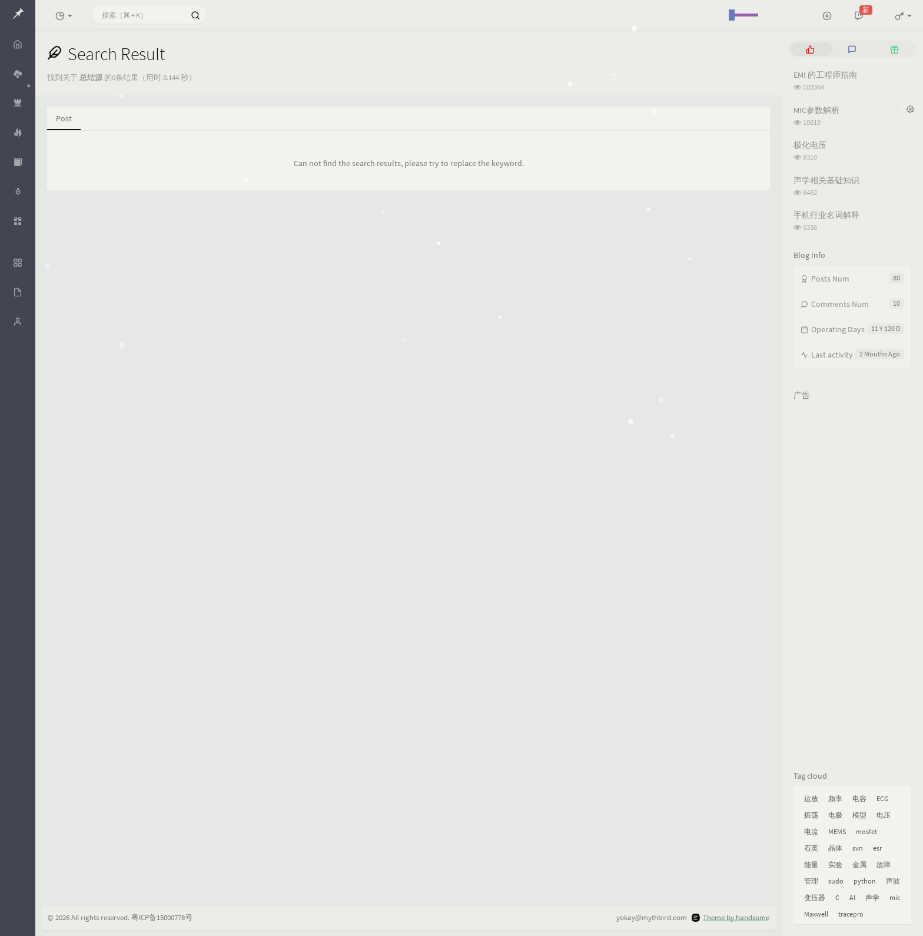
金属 (859, 864)
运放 (811, 798)
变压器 (814, 897)
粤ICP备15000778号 (161, 917)
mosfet (866, 831)
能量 (811, 864)
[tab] (810, 49)
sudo (836, 881)
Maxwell (816, 913)
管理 (811, 881)
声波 (893, 881)
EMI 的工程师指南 (825, 75)
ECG (882, 798)
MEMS (837, 831)
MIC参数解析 (816, 110)
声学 (872, 897)
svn (857, 848)
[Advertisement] (852, 583)
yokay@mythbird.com (651, 917)
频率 (835, 798)
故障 (883, 864)
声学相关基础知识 (826, 180)
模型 (859, 815)
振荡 (811, 815)
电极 (835, 815)
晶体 (835, 848)
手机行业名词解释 (826, 215)
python (865, 881)
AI (852, 897)
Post (64, 118)
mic (894, 897)
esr (877, 848)
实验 (835, 864)
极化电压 (809, 145)
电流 (811, 831)
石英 (811, 848)
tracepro (851, 913)
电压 (883, 815)
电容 (859, 798)
